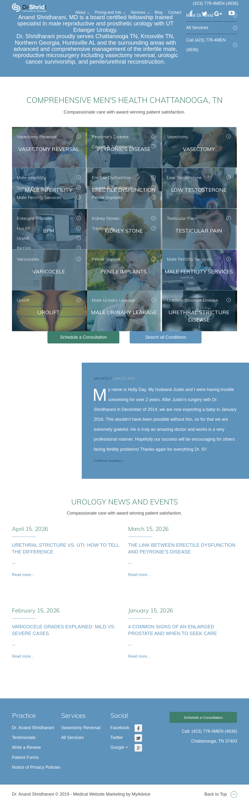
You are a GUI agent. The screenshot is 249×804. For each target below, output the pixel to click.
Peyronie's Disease (110, 136)
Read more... (23, 575)
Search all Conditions (165, 337)
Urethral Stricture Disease (192, 300)
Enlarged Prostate (34, 218)
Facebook (119, 727)
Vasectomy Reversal (37, 136)
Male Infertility (31, 177)
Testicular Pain (181, 218)
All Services (197, 27)
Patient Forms (25, 757)
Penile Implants (107, 197)
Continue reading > (109, 460)
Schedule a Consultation (83, 337)
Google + (119, 747)
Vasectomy (177, 136)
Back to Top (220, 794)
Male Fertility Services (39, 197)
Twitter (116, 737)
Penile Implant (106, 259)
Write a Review (26, 747)
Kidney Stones (105, 218)
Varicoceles (28, 259)
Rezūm (24, 248)
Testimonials (24, 737)
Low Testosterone (184, 177)
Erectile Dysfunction (111, 177)
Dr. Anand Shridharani (33, 727)
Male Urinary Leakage (114, 300)
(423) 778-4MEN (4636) (215, 3)
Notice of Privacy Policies (36, 767)
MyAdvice (141, 794)
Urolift (23, 238)
